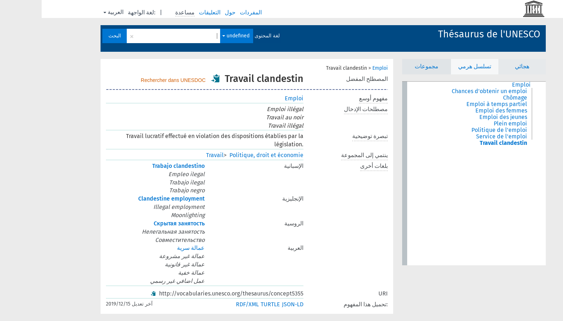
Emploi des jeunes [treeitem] (461, 117)
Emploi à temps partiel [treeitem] (455, 104)
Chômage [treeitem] (473, 98)
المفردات (210, 12)
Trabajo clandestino (137, 165)
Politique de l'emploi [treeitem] (457, 130)
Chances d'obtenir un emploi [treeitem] (447, 91)
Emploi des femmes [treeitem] (459, 110)
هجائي (480, 66)
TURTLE (228, 304)
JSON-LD (251, 304)
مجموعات (385, 66)
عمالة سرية (149, 247)
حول (189, 12)
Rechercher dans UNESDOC (131, 80)
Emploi (338, 68)
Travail (173, 155)
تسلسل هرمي (433, 66)
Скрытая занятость (137, 223)
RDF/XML (205, 304)
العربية (72, 12)
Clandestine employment (130, 198)
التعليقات (168, 12)
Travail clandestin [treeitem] (461, 143)
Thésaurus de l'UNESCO (447, 34)
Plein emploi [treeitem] (468, 123)
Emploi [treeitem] (479, 85)
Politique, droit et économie (225, 155)
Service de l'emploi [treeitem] (459, 136)
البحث (73, 36)
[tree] (432, 173)
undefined (194, 36)
